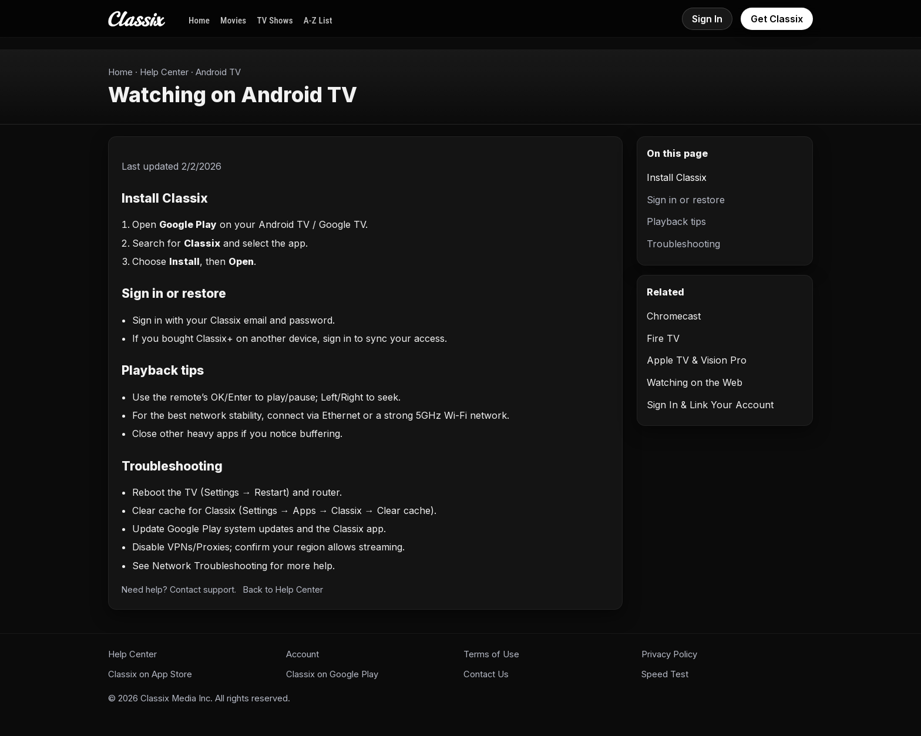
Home (199, 20)
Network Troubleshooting (209, 566)
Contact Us (486, 674)
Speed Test (664, 674)
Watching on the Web (694, 382)
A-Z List (318, 20)
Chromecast (674, 316)
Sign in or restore (686, 200)
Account (302, 654)
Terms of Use (491, 654)
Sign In (707, 19)
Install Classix (677, 177)
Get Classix (777, 19)
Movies (233, 20)
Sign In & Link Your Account (710, 405)
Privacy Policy (669, 654)
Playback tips (676, 221)
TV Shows (275, 20)
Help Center (164, 72)
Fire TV (663, 338)
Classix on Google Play (332, 674)
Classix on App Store (150, 674)
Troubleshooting (683, 244)
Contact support (202, 589)
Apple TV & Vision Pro (697, 360)
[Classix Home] (136, 18)
